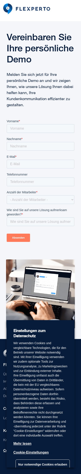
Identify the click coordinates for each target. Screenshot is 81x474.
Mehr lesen (22, 443)
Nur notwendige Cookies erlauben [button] (42, 464)
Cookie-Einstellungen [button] (31, 452)
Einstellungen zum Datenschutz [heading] (29, 333)
